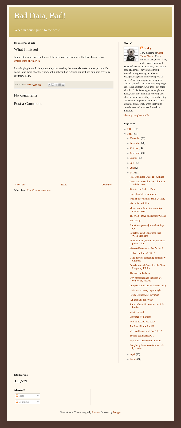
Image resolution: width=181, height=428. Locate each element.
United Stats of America (27, 60)
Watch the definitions (140, 203)
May (132, 172)
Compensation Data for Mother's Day (148, 285)
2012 (130, 134)
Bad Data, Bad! (40, 15)
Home (64, 184)
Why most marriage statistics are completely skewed (146, 279)
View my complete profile (136, 115)
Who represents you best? (142, 321)
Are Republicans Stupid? (142, 326)
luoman (96, 412)
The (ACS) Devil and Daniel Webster (148, 216)
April (133, 354)
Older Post (107, 184)
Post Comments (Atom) (38, 190)
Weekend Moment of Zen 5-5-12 (146, 331)
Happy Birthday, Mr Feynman (144, 295)
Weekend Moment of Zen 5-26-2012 (147, 198)
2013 (130, 129)
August (134, 158)
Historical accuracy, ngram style (145, 290)
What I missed (137, 312)
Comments (22, 402)
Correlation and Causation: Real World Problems (145, 234)
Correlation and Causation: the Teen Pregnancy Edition (147, 267)
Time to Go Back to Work (142, 189)
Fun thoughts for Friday (141, 299)
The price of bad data (140, 273)
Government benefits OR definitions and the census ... (147, 183)
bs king (147, 48)
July (132, 163)
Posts (20, 395)
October (134, 148)
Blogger (117, 412)
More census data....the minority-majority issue (146, 210)
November (135, 143)
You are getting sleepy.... (142, 335)
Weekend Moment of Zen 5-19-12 (146, 248)
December (135, 138)
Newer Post (20, 184)
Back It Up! (135, 220)
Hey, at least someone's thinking (145, 340)
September (135, 153)
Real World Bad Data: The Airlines (147, 177)
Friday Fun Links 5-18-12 (142, 253)
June (132, 168)
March (133, 359)
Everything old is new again (143, 194)
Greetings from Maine (140, 316)
